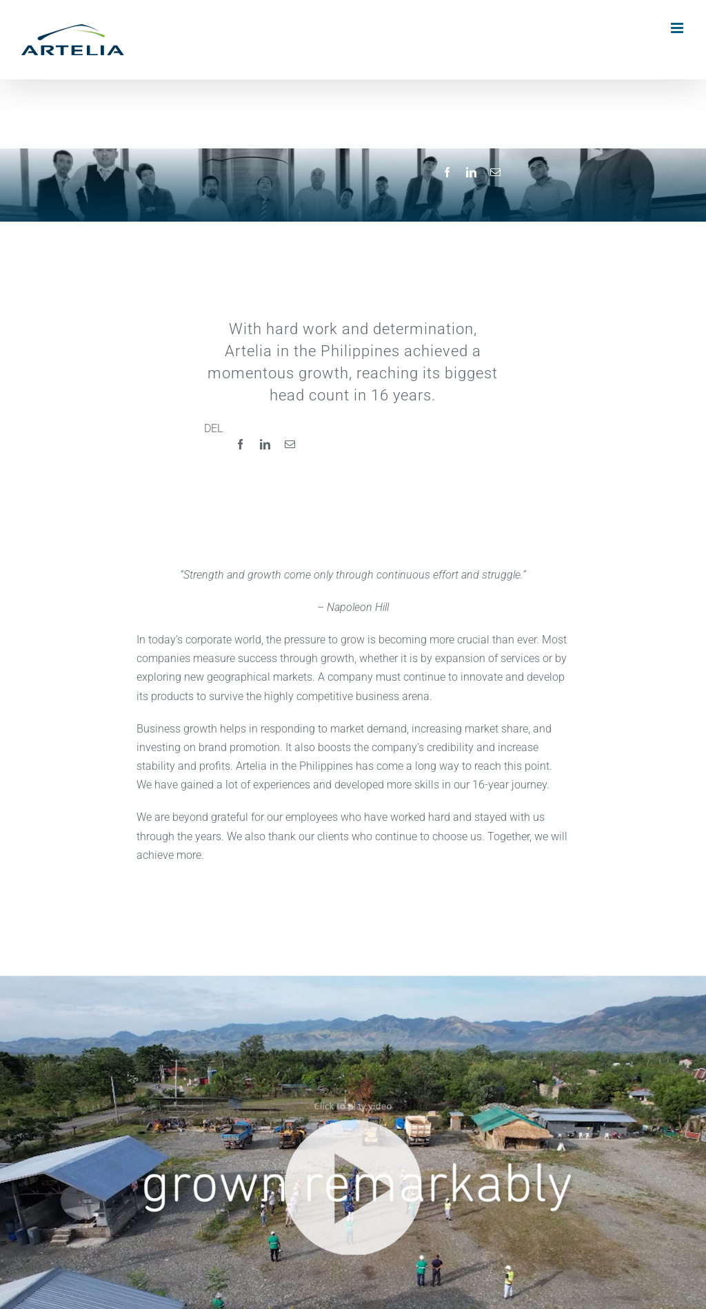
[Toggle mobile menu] (678, 28)
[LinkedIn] (471, 173)
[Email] (495, 173)
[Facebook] (447, 173)
